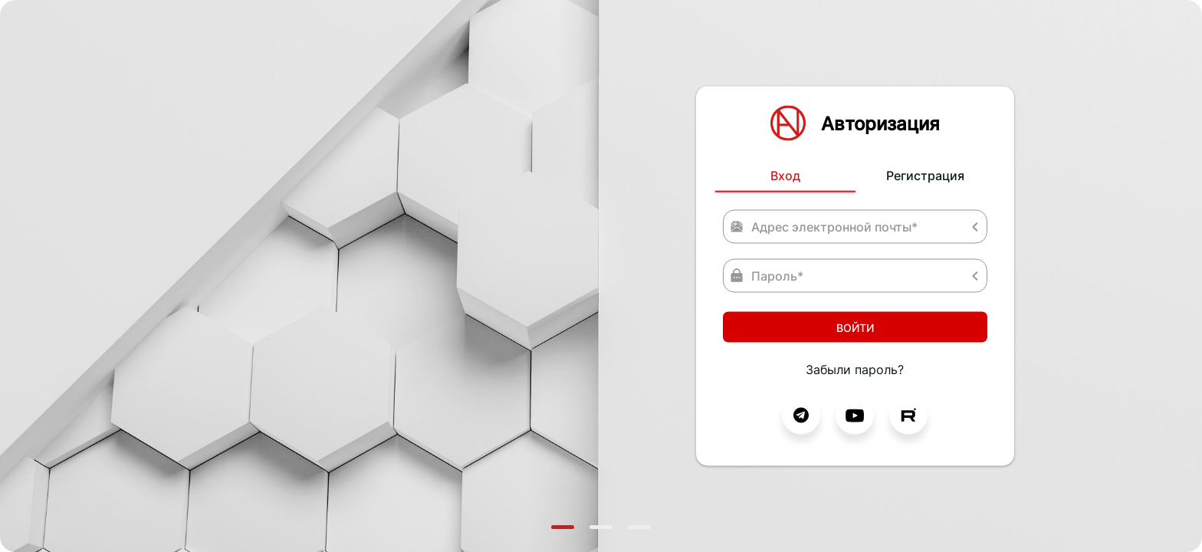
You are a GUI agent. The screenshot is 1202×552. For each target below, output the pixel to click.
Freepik (105, 505)
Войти (855, 327)
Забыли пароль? (855, 369)
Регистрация (925, 175)
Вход (785, 175)
